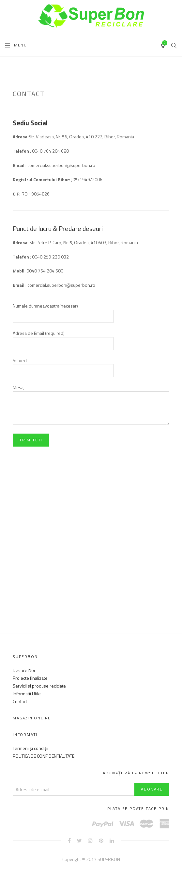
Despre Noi (24, 670)
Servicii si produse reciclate (39, 685)
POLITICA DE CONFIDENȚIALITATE (43, 756)
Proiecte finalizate (30, 678)
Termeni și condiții (30, 748)
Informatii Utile (27, 693)
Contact (20, 701)
